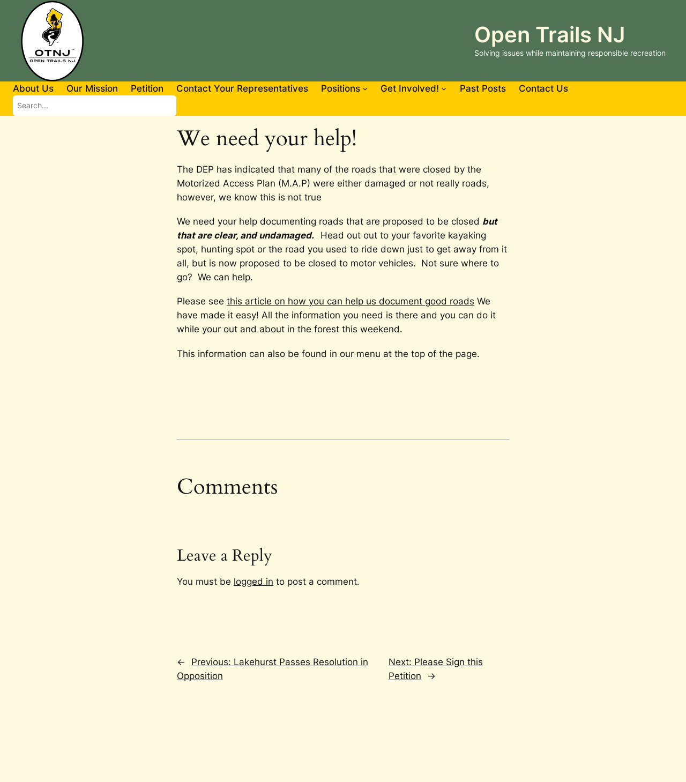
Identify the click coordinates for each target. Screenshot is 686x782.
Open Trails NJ (549, 34)
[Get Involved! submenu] (443, 88)
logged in (253, 581)
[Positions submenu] (365, 88)
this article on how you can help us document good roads (350, 301)
